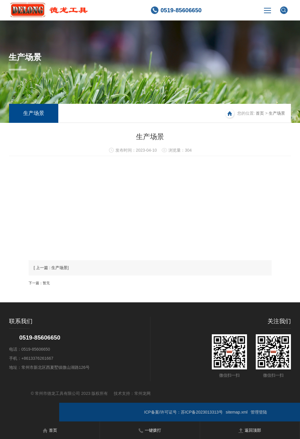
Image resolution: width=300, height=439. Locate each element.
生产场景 (33, 113)
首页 (260, 113)
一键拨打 (150, 430)
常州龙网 (65, 393)
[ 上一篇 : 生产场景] (72, 274)
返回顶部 (249, 430)
